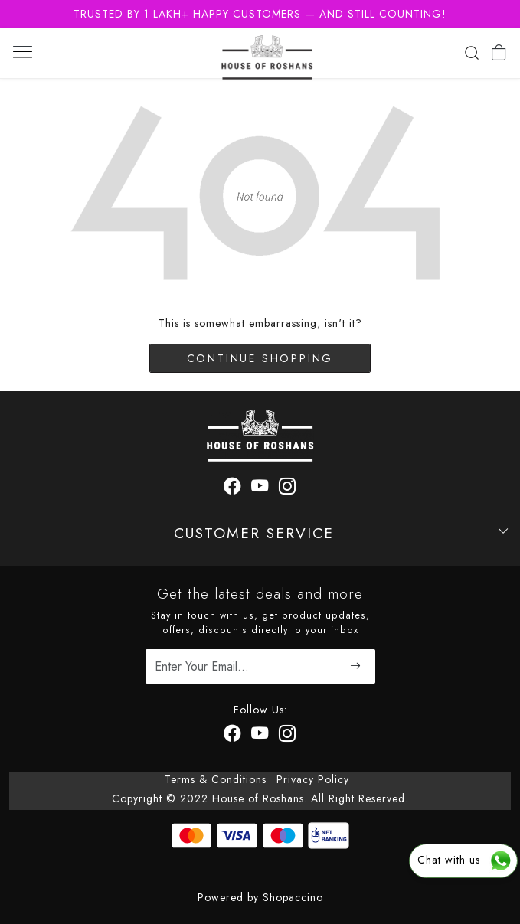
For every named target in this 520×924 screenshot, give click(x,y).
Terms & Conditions (216, 779)
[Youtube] (260, 735)
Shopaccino (293, 897)
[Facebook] (232, 735)
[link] (471, 52)
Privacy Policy (312, 779)
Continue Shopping (260, 358)
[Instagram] (287, 735)
